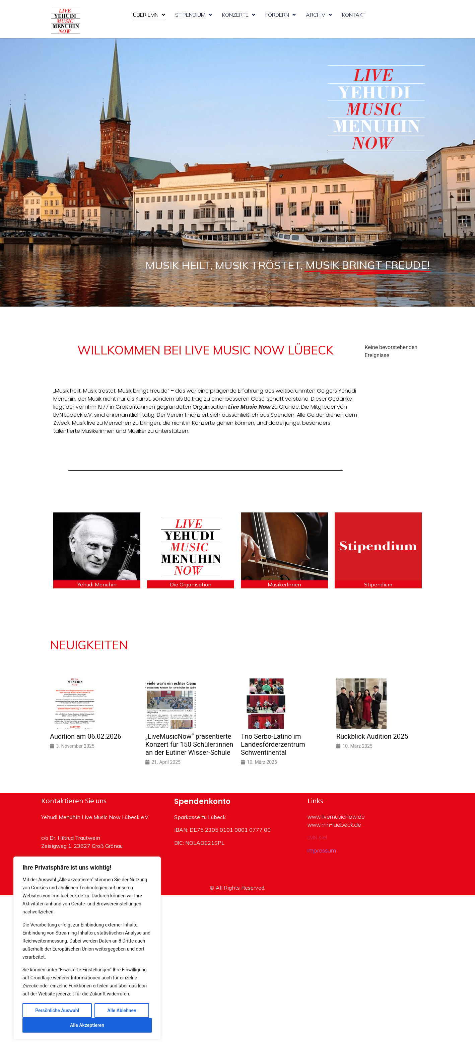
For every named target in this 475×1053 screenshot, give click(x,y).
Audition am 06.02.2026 (85, 736)
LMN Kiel (317, 837)
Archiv (319, 14)
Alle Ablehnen (121, 1010)
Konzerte (238, 14)
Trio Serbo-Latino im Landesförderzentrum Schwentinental (273, 744)
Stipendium (193, 14)
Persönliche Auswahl (57, 1010)
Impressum (322, 851)
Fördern (280, 14)
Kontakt (353, 14)
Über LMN (149, 14)
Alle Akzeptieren (87, 1025)
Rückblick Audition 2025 (372, 736)
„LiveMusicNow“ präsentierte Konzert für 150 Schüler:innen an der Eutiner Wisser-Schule (189, 744)
